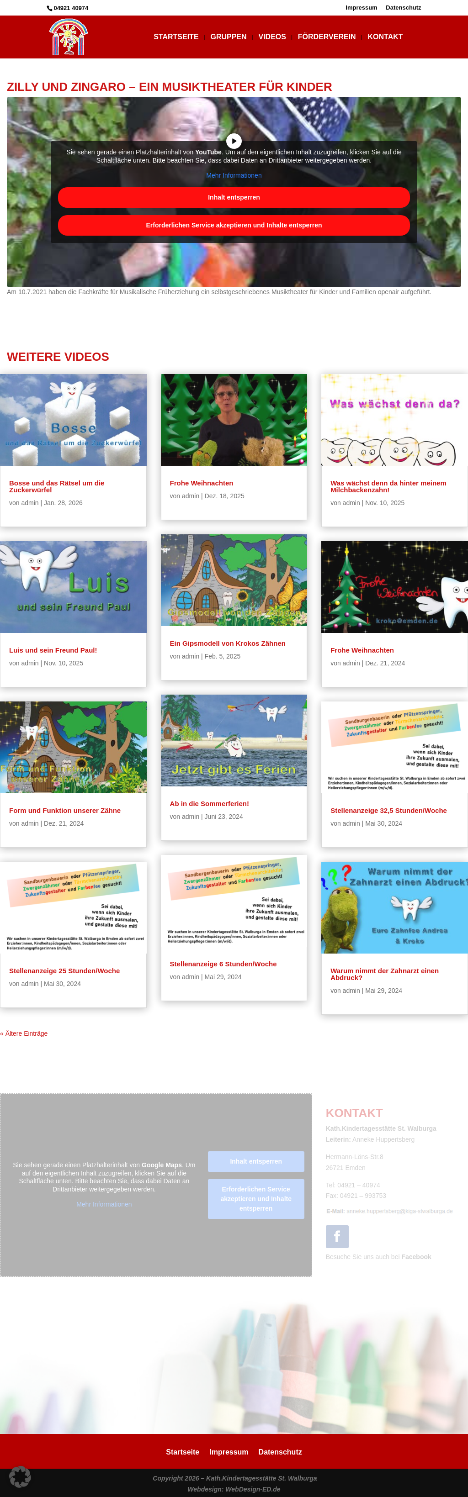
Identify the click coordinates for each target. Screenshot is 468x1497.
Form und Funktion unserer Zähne (65, 810)
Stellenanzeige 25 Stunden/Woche (64, 971)
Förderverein (327, 37)
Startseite (176, 37)
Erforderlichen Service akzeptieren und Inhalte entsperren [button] (234, 225)
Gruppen (228, 37)
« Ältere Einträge (24, 1033)
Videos (272, 37)
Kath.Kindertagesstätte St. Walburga (261, 1478)
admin (29, 502)
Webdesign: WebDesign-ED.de (233, 1489)
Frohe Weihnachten (202, 483)
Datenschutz (403, 8)
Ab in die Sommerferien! (209, 803)
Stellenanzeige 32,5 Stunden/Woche (388, 810)
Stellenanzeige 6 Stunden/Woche (223, 964)
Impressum (361, 8)
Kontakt (385, 37)
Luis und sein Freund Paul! (53, 650)
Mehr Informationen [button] (233, 175)
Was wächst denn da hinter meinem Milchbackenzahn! (388, 486)
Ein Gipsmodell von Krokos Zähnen (228, 643)
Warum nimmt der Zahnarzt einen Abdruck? (384, 974)
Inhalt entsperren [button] (234, 197)
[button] (20, 1477)
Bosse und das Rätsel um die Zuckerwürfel (56, 486)
